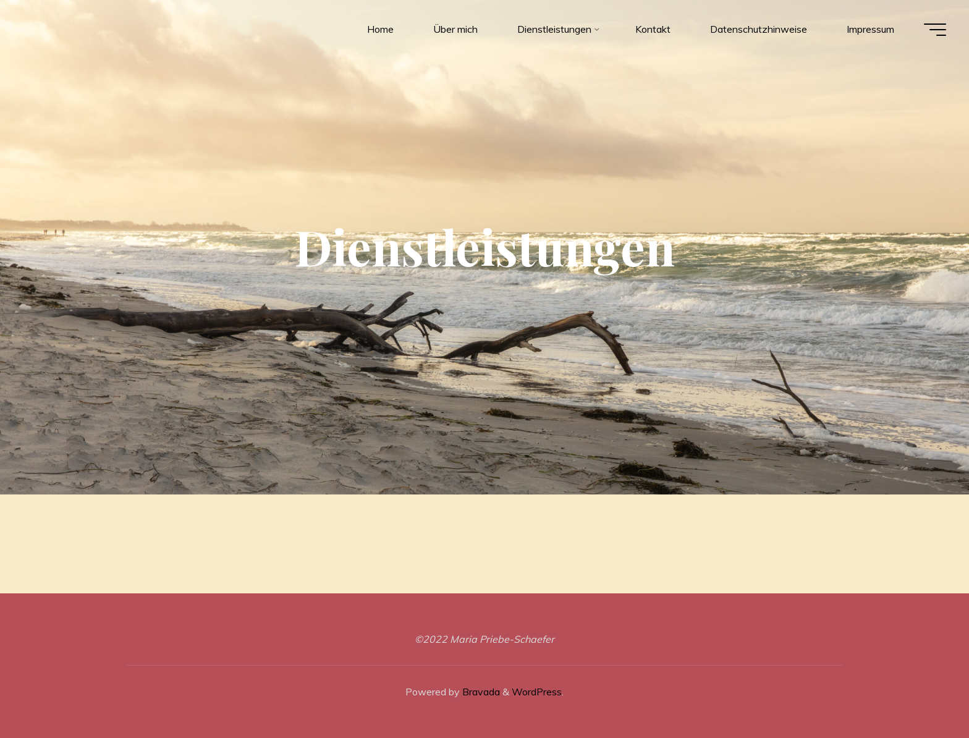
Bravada (480, 691)
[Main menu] (933, 29)
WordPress (537, 691)
